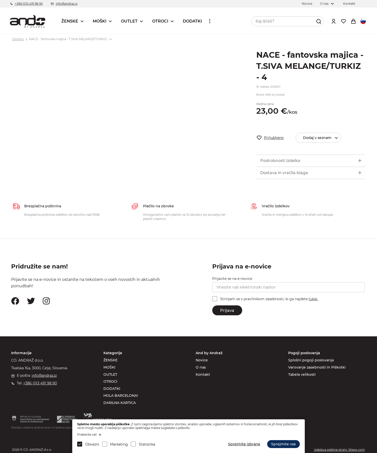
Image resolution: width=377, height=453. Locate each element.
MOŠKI (99, 21)
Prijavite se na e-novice (232, 278)
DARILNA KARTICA (119, 402)
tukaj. (313, 299)
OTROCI (160, 21)
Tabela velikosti (302, 374)
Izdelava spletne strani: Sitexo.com (339, 450)
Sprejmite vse (283, 444)
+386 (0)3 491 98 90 (29, 3)
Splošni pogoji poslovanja (311, 360)
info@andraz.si (66, 3)
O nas (324, 3)
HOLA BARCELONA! (120, 395)
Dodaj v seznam (323, 138)
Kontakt (349, 3)
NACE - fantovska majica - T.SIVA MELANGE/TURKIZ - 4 (70, 39)
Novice (307, 3)
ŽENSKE (69, 21)
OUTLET (129, 21)
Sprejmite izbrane (244, 444)
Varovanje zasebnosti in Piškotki (317, 367)
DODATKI (192, 21)
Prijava (227, 310)
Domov (18, 39)
